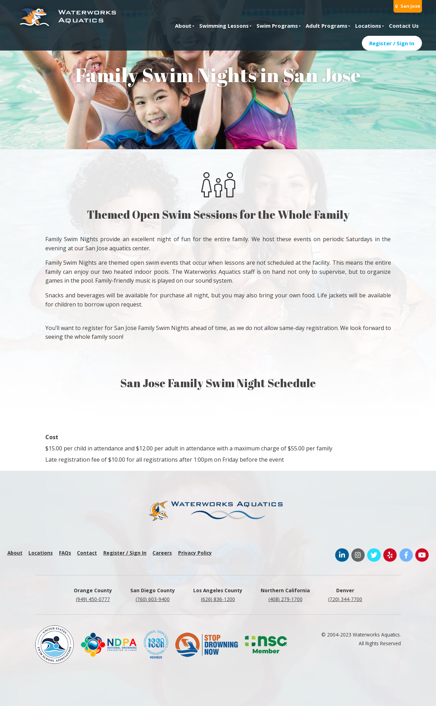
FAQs (65, 552)
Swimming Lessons (224, 25)
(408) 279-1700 (285, 599)
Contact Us (404, 25)
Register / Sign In (391, 43)
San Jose (407, 6)
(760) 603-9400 (153, 599)
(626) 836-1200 (218, 599)
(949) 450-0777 (93, 599)
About (183, 25)
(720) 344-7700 (345, 599)
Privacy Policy (195, 552)
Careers (162, 552)
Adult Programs (326, 25)
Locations (368, 25)
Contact (87, 552)
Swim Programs (277, 25)
